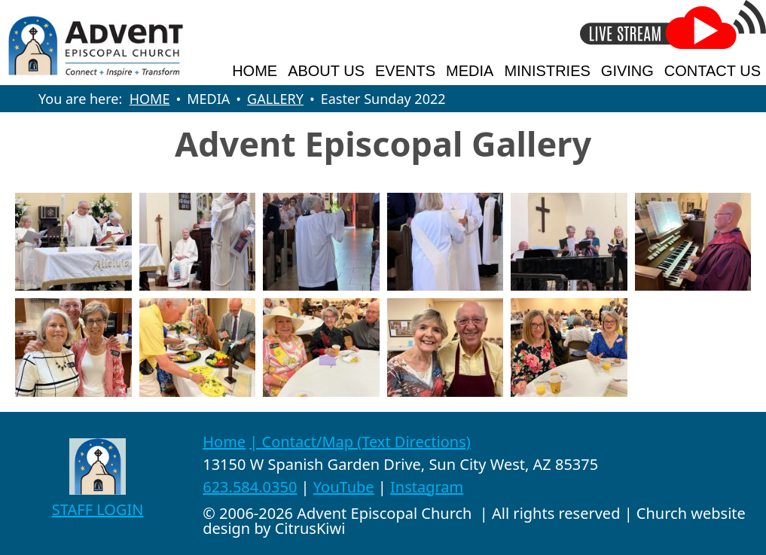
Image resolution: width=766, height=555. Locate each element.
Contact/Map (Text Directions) (366, 441)
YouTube (343, 487)
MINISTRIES (547, 71)
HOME (254, 71)
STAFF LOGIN (98, 509)
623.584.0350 (250, 487)
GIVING (627, 71)
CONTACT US (712, 71)
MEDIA (469, 71)
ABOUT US (326, 71)
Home (224, 441)
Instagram (426, 487)
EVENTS (405, 71)
